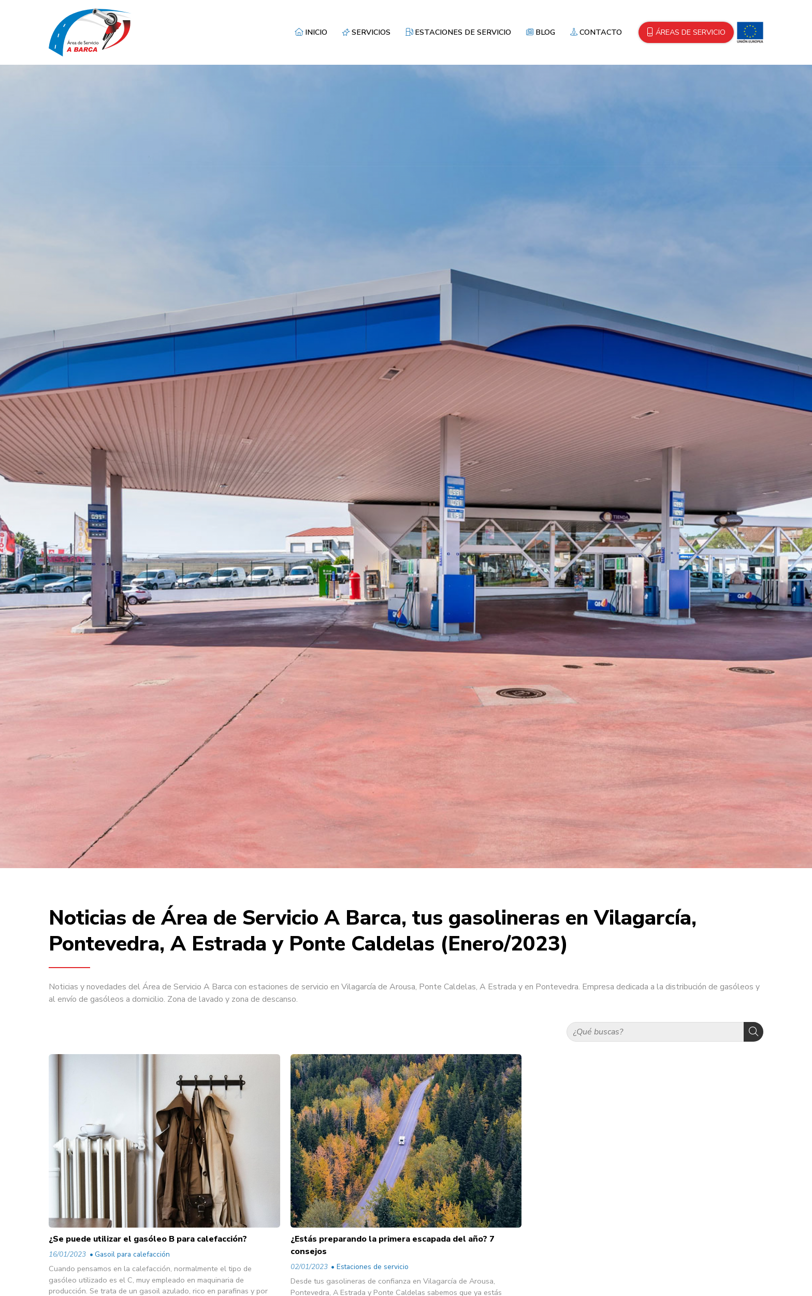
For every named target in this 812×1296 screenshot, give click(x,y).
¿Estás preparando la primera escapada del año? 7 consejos (393, 1245)
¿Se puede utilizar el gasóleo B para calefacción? (148, 1239)
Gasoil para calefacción (132, 1254)
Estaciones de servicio (373, 1267)
